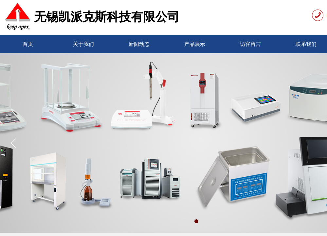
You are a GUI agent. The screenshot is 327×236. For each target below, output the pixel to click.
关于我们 (83, 44)
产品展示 (194, 44)
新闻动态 (139, 44)
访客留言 (250, 44)
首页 (28, 44)
